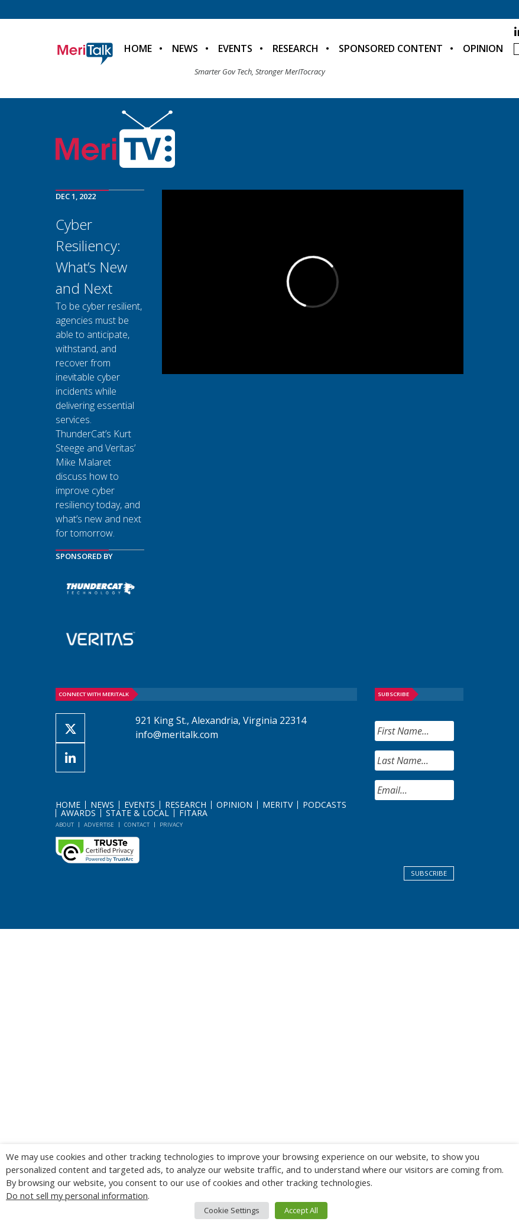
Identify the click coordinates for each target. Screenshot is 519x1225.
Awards (78, 812)
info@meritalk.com (176, 734)
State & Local (137, 812)
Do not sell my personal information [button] (77, 1195)
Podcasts (324, 804)
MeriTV (277, 804)
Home (138, 48)
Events (235, 48)
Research (296, 48)
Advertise (99, 824)
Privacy (171, 824)
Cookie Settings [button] (232, 1210)
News (185, 48)
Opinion (483, 48)
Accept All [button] (301, 1210)
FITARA (193, 812)
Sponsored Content (391, 48)
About (65, 824)
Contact (137, 824)
